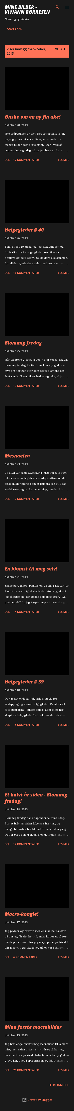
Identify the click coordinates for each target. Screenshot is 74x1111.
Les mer (63, 160)
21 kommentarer (26, 1070)
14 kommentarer (26, 612)
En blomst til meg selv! (31, 568)
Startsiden (14, 29)
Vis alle (61, 49)
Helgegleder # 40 (24, 229)
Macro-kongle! (21, 914)
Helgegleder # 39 (24, 681)
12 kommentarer (26, 844)
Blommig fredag (23, 342)
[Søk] (57, 7)
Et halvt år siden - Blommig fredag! (36, 797)
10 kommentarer (26, 499)
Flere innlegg (59, 1085)
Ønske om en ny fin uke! (32, 116)
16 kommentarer (26, 273)
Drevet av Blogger (37, 1100)
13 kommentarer (26, 386)
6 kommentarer (25, 957)
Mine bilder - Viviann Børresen (27, 9)
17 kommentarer (26, 160)
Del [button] (7, 160)
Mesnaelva (17, 455)
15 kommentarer (26, 725)
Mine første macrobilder (33, 1027)
